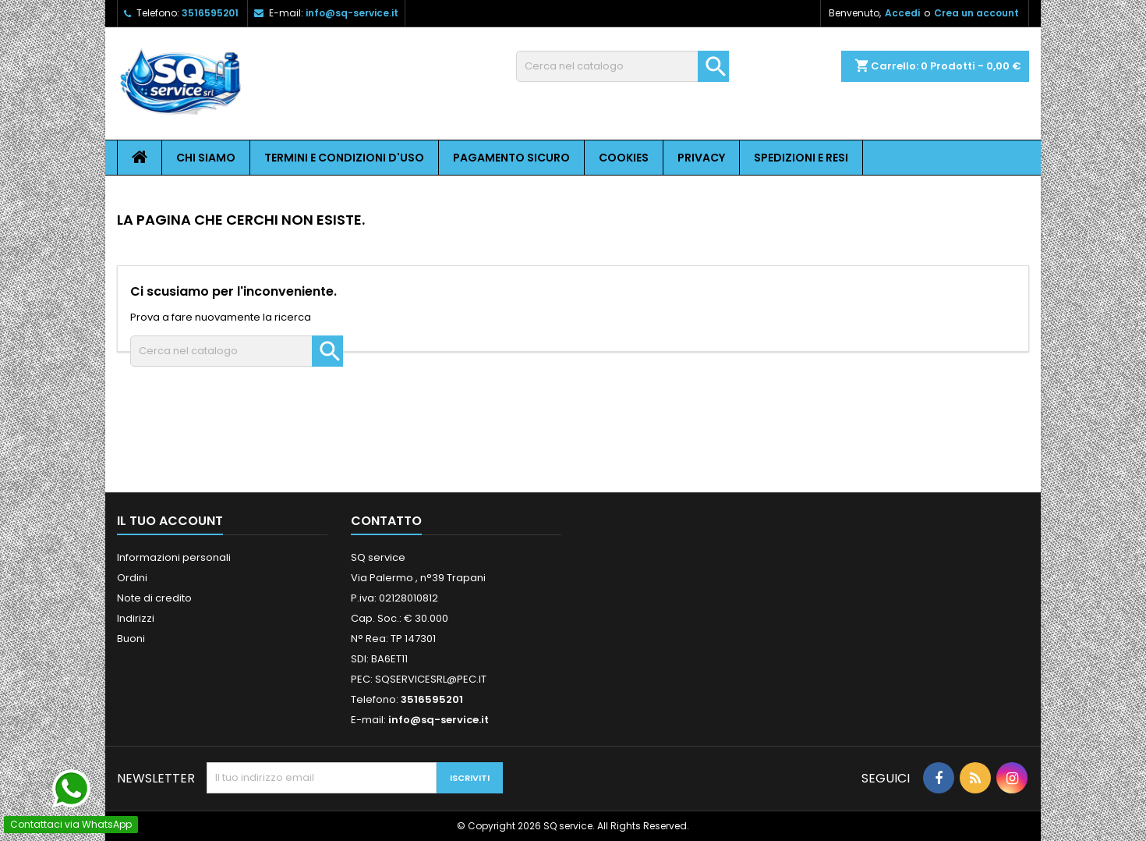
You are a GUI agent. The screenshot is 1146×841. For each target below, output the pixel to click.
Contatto (386, 521)
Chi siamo (205, 157)
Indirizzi (135, 618)
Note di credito (154, 598)
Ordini (132, 577)
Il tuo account (170, 521)
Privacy (701, 157)
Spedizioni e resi (801, 157)
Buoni (131, 638)
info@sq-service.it (352, 13)
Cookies (624, 157)
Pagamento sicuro (511, 157)
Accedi (902, 13)
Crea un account (976, 13)
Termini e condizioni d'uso (344, 157)
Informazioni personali (174, 557)
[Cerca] (622, 66)
